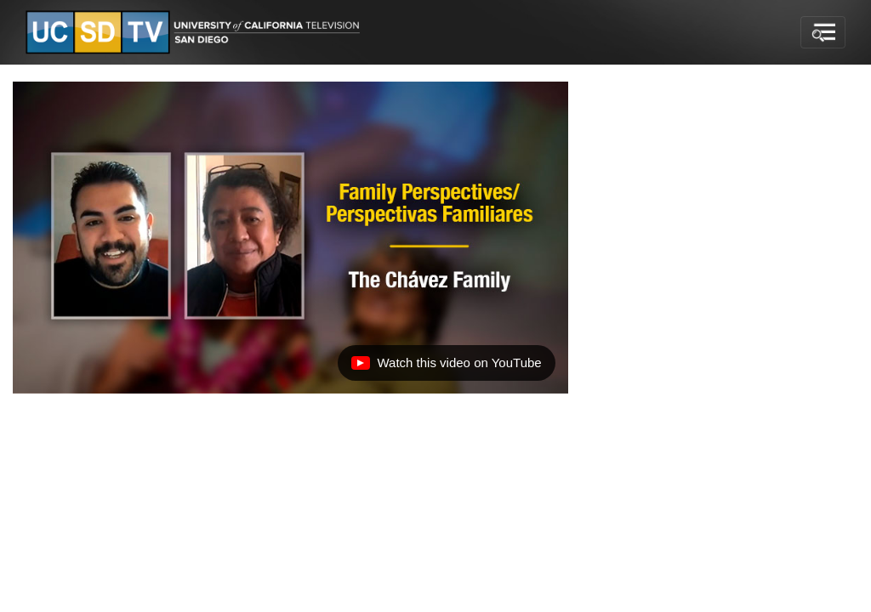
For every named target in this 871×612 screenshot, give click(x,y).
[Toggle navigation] (822, 32)
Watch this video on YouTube (445, 367)
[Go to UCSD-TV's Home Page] (196, 33)
